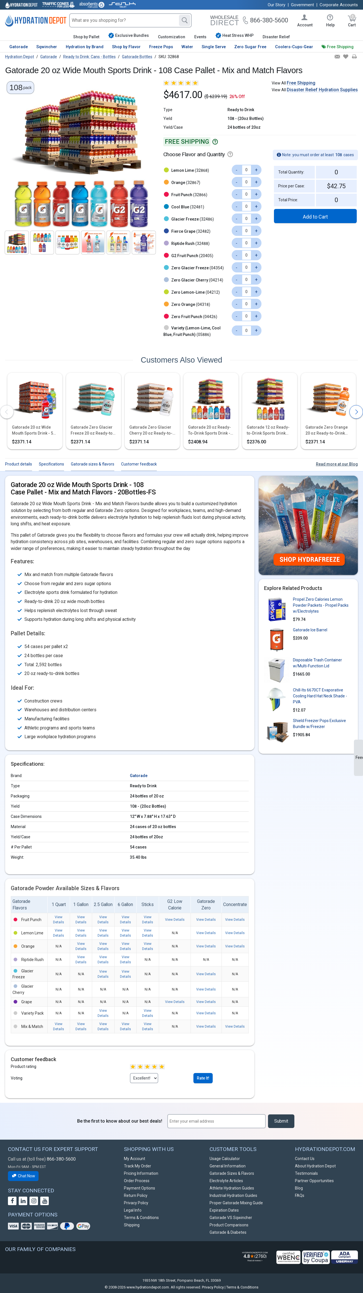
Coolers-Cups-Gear (294, 46)
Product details (18, 464)
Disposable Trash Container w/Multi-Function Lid (317, 663)
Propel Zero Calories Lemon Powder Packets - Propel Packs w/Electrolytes (321, 605)
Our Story (276, 4)
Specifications (51, 464)
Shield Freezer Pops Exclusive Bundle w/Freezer (319, 723)
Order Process (136, 1180)
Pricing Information (141, 1173)
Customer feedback (139, 464)
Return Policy (135, 1195)
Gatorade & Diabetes (228, 1232)
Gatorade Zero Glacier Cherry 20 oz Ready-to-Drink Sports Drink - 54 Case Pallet (150, 430)
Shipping (132, 1225)
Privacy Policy (136, 1203)
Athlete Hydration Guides (232, 1188)
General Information (228, 1166)
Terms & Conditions (141, 1217)
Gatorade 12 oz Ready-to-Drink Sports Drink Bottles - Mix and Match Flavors (268, 430)
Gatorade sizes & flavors (92, 464)
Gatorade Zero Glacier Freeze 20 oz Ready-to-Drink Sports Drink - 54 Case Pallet (92, 430)
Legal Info (133, 1210)
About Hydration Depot (315, 1166)
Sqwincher (46, 46)
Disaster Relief (276, 37)
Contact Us (305, 1158)
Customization (171, 37)
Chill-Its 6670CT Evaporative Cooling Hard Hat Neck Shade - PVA (320, 696)
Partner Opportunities (314, 1180)
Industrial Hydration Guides (233, 1195)
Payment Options (139, 1188)
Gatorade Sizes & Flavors (232, 1173)
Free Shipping (340, 46)
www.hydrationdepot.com (147, 1287)
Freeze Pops (161, 46)
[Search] (184, 20)
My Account (134, 1158)
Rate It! (203, 1078)
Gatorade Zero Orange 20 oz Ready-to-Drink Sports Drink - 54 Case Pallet (326, 430)
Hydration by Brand (85, 46)
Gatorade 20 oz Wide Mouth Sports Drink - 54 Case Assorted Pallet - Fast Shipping (33, 430)
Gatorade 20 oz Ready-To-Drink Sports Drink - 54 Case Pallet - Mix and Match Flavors (210, 430)
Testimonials (306, 1173)
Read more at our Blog (337, 464)
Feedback (359, 757)
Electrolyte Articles (226, 1180)
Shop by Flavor (126, 46)
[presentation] (7, 412)
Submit (281, 1121)
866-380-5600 (61, 1159)
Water (187, 46)
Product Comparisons (229, 1225)
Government (302, 4)
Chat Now (23, 1176)
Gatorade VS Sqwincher (231, 1217)
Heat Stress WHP (235, 35)
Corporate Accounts (339, 4)
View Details (175, 920)
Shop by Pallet (86, 37)
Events (200, 37)
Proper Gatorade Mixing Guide (236, 1203)
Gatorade (18, 46)
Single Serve (214, 46)
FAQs (299, 1195)
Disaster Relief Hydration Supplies (322, 89)
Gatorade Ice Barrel (310, 630)
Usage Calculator (225, 1158)
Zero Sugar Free (250, 46)
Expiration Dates (224, 1210)
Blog (299, 1188)
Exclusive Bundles (128, 35)
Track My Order (137, 1166)
